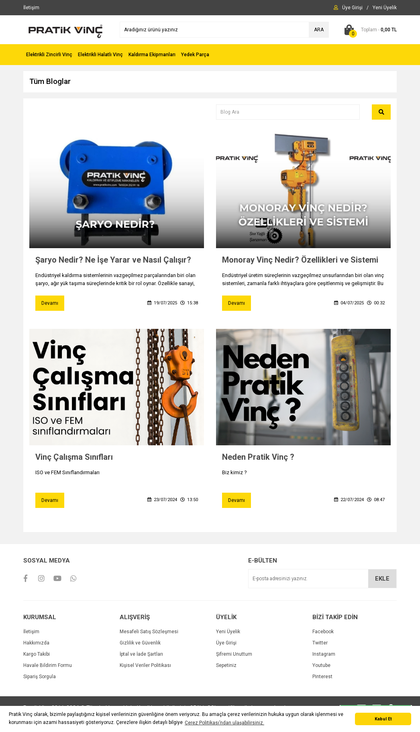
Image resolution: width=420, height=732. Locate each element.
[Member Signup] (385, 7)
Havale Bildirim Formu (47, 665)
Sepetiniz (226, 665)
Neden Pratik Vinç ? (258, 457)
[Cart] (369, 30)
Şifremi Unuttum (234, 654)
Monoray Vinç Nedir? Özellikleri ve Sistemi (300, 260)
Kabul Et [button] (383, 719)
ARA (319, 30)
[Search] (224, 30)
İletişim (31, 631)
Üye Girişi (226, 643)
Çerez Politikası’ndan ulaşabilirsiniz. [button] (224, 723)
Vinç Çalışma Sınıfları (74, 457)
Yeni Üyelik (228, 631)
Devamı (49, 303)
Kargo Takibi (36, 654)
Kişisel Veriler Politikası (145, 665)
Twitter (320, 643)
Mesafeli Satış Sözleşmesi (149, 631)
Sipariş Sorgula (39, 676)
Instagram (323, 654)
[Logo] (65, 29)
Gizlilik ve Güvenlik (140, 643)
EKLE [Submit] (382, 578)
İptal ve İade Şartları (141, 654)
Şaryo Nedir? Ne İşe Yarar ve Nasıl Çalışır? (113, 260)
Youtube (321, 665)
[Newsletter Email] (322, 578)
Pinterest (322, 676)
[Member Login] (352, 7)
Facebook (323, 631)
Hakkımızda (36, 643)
